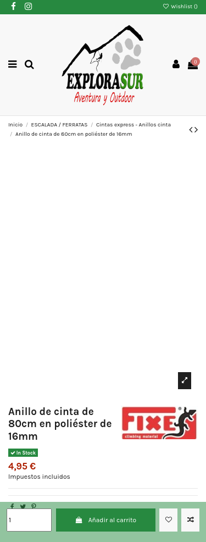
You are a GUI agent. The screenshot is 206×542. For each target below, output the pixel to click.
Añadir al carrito (105, 520)
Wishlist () (180, 6)
